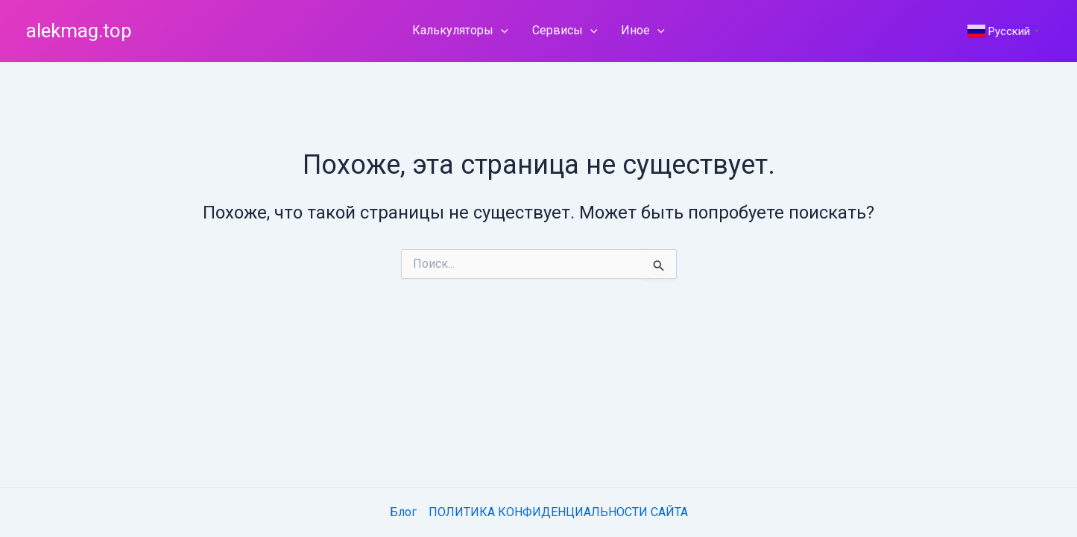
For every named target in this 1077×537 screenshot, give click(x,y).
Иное (643, 30)
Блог (403, 512)
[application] (500, 30)
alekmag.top (79, 30)
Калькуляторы (460, 30)
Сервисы (565, 30)
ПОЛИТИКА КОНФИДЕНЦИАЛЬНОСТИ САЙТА (558, 512)
